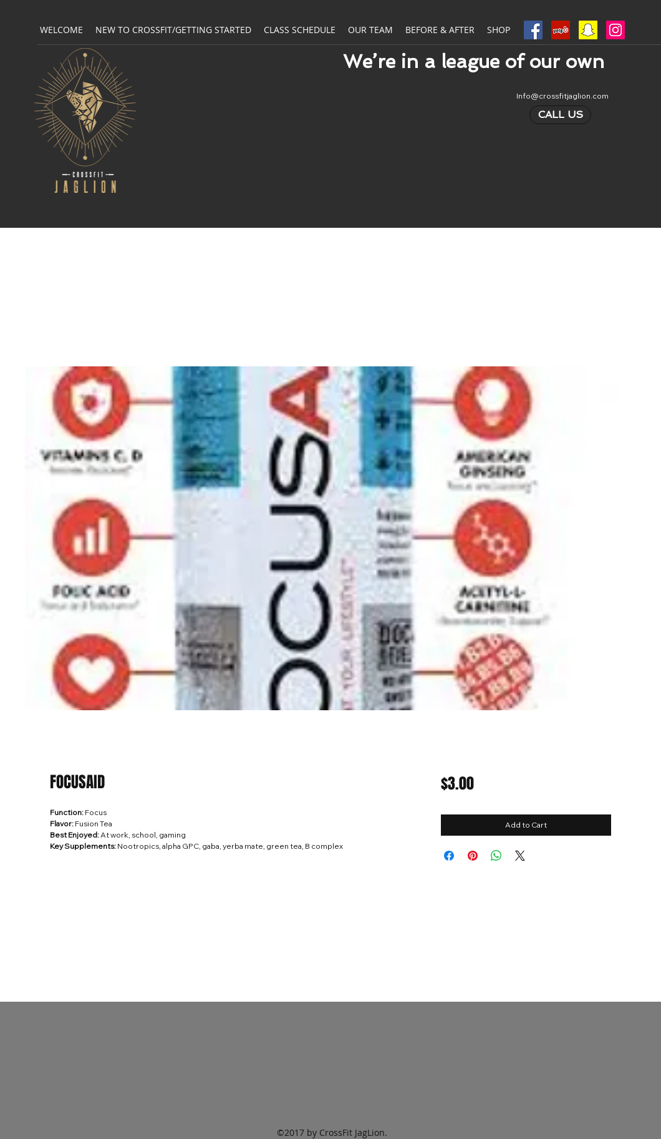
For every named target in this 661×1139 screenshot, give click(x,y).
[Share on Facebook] (448, 855)
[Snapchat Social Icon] (588, 30)
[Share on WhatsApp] (496, 855)
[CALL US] (560, 114)
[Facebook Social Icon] (533, 30)
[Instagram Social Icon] (615, 30)
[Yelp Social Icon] (560, 30)
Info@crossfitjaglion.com (562, 95)
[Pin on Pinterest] (472, 855)
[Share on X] (520, 855)
